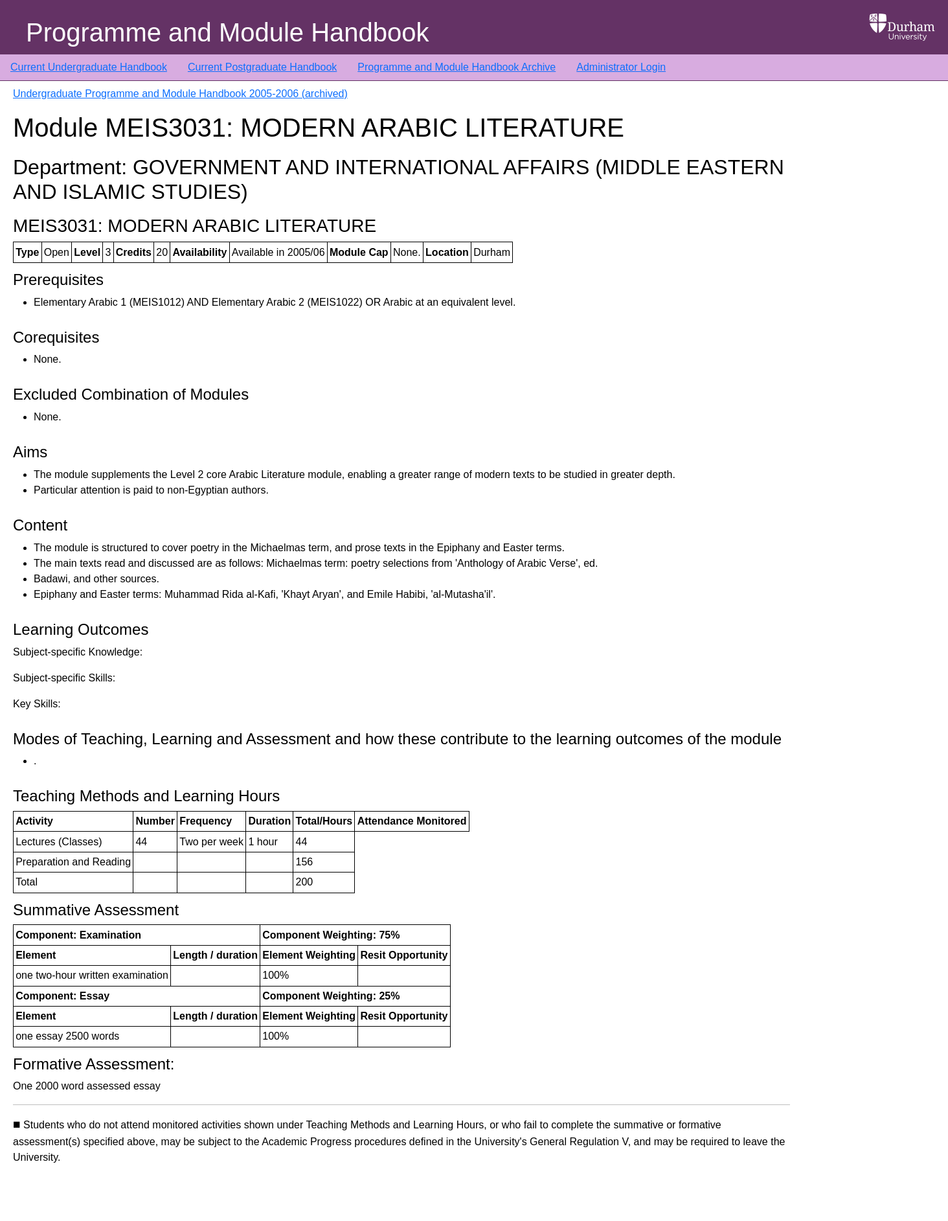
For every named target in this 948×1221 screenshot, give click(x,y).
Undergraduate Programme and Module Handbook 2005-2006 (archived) (180, 93)
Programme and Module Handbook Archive (456, 67)
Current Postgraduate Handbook (262, 67)
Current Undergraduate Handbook (88, 67)
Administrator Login (621, 67)
